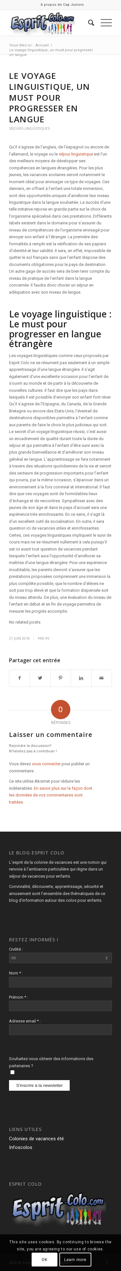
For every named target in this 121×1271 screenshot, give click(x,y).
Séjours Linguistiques (29, 128)
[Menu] (103, 23)
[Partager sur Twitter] (40, 678)
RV (47, 638)
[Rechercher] (88, 23)
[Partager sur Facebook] (19, 678)
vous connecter (46, 763)
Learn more (75, 1259)
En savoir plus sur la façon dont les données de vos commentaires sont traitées (50, 795)
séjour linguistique (75, 154)
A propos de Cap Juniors (62, 5)
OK (44, 1259)
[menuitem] (62, 4)
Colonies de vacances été (36, 1139)
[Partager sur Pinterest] (61, 678)
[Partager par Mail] (102, 678)
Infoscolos (20, 1147)
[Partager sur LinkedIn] (81, 678)
